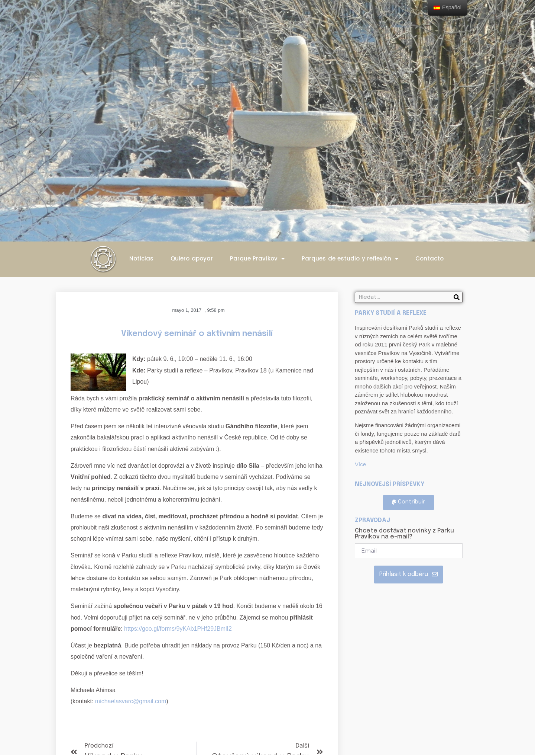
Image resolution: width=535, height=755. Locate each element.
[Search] (456, 297)
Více (360, 464)
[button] (408, 502)
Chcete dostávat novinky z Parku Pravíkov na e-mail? (404, 534)
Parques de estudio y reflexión (350, 258)
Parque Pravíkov (257, 258)
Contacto (429, 258)
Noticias (141, 258)
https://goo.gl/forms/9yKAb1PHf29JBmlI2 (178, 629)
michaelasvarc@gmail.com (130, 701)
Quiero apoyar (192, 258)
